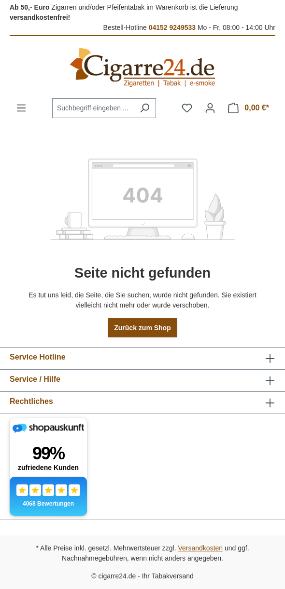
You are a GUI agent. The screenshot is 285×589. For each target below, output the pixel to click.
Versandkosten (200, 548)
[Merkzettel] (187, 108)
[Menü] (21, 108)
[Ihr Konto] (210, 108)
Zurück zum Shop (142, 328)
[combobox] (93, 108)
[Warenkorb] (248, 108)
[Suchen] (144, 108)
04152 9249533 (172, 27)
